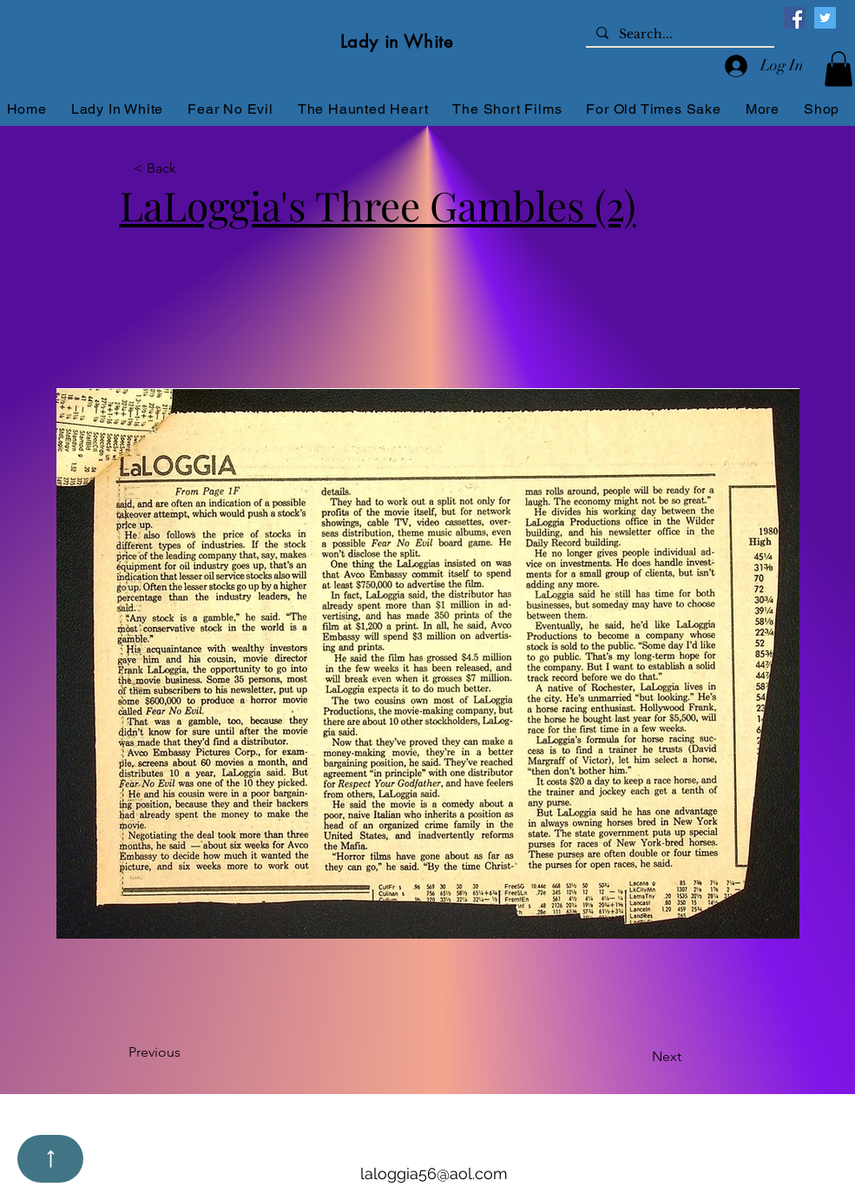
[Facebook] (795, 18)
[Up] (50, 1159)
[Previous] (185, 1052)
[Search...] (678, 34)
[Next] (650, 1056)
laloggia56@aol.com (434, 1173)
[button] (838, 69)
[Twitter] (825, 18)
